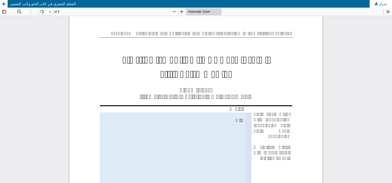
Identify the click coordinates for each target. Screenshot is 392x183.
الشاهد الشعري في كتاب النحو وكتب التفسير (43, 3)
